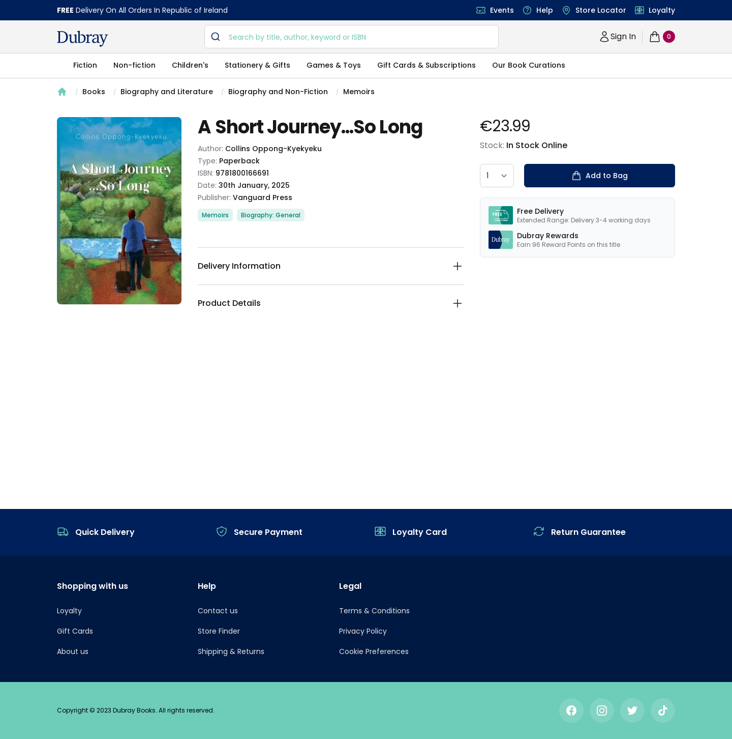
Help (544, 10)
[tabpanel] (119, 210)
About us (72, 651)
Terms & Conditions (374, 611)
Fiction (85, 65)
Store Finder (219, 631)
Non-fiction (134, 65)
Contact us (218, 611)
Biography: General (270, 215)
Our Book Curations (528, 65)
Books (93, 92)
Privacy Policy (363, 631)
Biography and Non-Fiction (278, 92)
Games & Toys (334, 65)
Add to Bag (599, 175)
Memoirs (359, 92)
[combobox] (351, 36)
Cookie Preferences (374, 651)
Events (502, 10)
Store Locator (600, 10)
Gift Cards (75, 631)
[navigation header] (82, 39)
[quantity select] (497, 175)
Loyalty (662, 10)
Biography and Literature (166, 92)
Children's (190, 65)
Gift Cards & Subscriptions (426, 65)
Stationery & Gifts (257, 65)
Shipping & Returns (231, 651)
